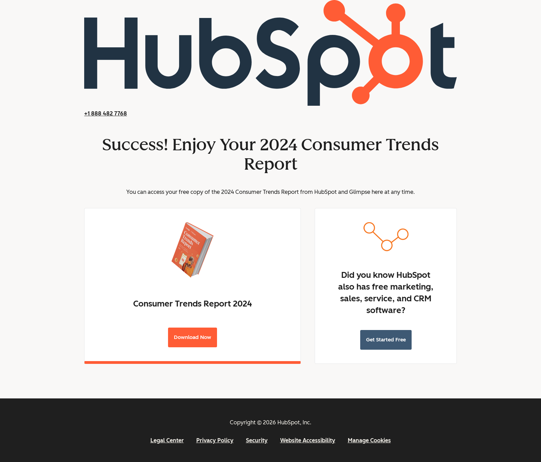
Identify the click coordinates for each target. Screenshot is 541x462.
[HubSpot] (270, 104)
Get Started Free (386, 340)
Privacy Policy (215, 440)
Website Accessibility (307, 440)
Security (257, 440)
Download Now (192, 337)
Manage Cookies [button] (369, 440)
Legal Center (167, 440)
